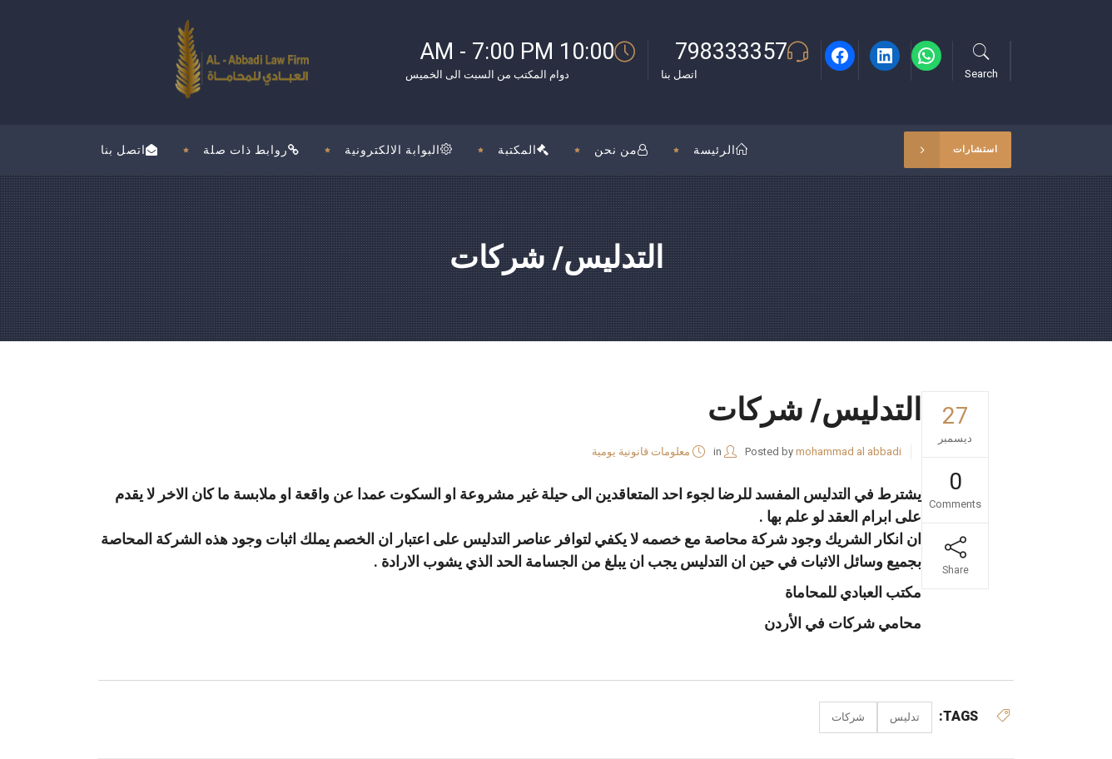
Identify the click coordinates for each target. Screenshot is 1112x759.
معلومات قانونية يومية (641, 451)
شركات (848, 717)
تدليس (905, 717)
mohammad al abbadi (848, 451)
